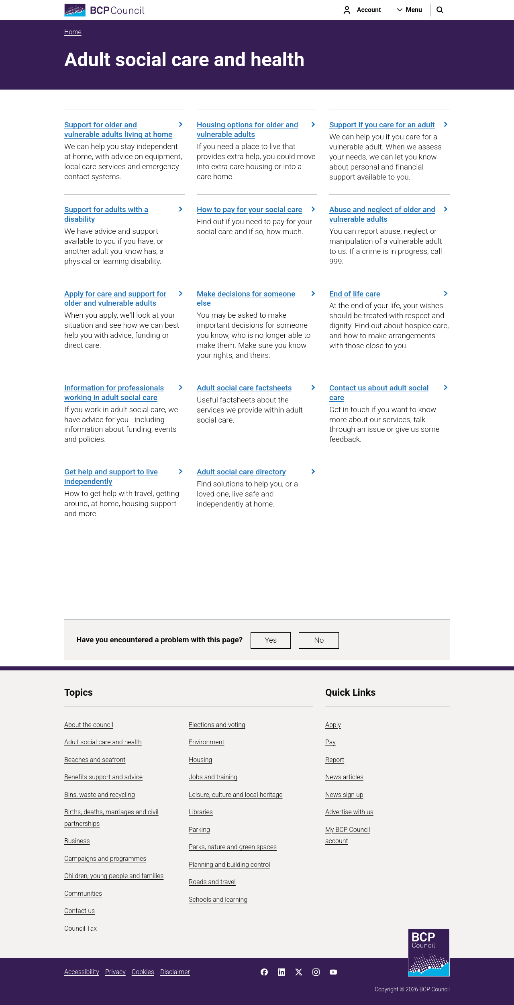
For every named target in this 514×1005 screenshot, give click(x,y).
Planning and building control (229, 864)
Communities (83, 893)
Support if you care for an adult (389, 124)
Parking (199, 829)
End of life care (389, 293)
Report (334, 760)
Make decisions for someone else (257, 298)
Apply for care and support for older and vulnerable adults (124, 298)
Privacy (115, 972)
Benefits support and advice (103, 777)
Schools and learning (218, 899)
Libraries (201, 812)
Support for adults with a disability (124, 214)
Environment (206, 742)
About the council (88, 725)
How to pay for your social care (257, 209)
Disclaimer (175, 972)
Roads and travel (212, 882)
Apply (333, 725)
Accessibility (81, 972)
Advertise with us (349, 812)
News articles (344, 777)
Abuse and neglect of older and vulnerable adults (389, 214)
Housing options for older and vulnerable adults (257, 129)
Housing (200, 760)
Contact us (79, 911)
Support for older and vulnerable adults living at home (124, 129)
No (319, 640)
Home (73, 32)
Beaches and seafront (95, 760)
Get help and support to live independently (124, 476)
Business (77, 841)
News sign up (344, 795)
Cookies (143, 972)
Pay (330, 742)
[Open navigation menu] (409, 10)
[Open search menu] (440, 10)
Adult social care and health (103, 742)
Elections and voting (217, 725)
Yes (271, 640)
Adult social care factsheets (257, 387)
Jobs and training (213, 777)
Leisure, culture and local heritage (236, 795)
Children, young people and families (113, 876)
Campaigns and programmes (105, 858)
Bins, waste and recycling (99, 795)
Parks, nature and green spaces (233, 847)
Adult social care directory (257, 471)
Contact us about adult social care (389, 392)
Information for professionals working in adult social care (124, 392)
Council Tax (80, 928)
